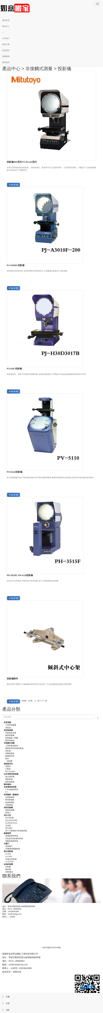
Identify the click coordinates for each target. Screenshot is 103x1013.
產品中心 (5, 26)
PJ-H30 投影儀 (14, 368)
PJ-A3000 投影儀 (15, 265)
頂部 (4, 1010)
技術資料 (5, 50)
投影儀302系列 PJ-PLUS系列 (22, 162)
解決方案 (5, 44)
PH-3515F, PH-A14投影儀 (20, 575)
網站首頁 (5, 20)
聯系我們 (5, 62)
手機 (4, 997)
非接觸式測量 (39, 68)
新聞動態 (5, 56)
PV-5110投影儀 (14, 472)
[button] (51, 32)
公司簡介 (5, 38)
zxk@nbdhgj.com (15, 914)
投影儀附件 (12, 678)
